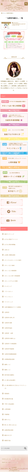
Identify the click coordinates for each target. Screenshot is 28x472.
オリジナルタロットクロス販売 (12, 260)
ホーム (3, 13)
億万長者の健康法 (9, 375)
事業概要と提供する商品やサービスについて (9, 462)
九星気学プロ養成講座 (10, 343)
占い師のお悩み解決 (9, 380)
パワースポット (8, 291)
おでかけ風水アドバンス (11, 239)
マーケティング (8, 302)
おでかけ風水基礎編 (9, 244)
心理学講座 (7, 409)
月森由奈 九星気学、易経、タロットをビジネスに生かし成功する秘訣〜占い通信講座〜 (14, 469)
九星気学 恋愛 (8, 322)
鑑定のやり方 (8, 435)
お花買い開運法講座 (9, 255)
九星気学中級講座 (9, 348)
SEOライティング (9, 234)
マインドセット (8, 296)
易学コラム (7, 419)
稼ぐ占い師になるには (10, 425)
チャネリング (8, 286)
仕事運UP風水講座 (9, 359)
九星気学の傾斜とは (9, 338)
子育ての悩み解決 (9, 404)
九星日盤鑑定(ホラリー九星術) (12, 307)
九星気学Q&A (8, 328)
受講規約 (6, 393)
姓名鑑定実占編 (8, 398)
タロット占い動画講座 (10, 270)
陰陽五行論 (7, 440)
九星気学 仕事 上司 (9, 317)
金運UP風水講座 (8, 430)
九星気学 (6, 312)
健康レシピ (7, 364)
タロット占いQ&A (9, 265)
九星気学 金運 (8, 333)
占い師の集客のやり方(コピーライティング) (15, 387)
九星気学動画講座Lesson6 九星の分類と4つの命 (18, 24)
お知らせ (6, 249)
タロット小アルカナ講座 (11, 281)
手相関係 (6, 414)
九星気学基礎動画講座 (10, 354)
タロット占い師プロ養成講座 (12, 275)
